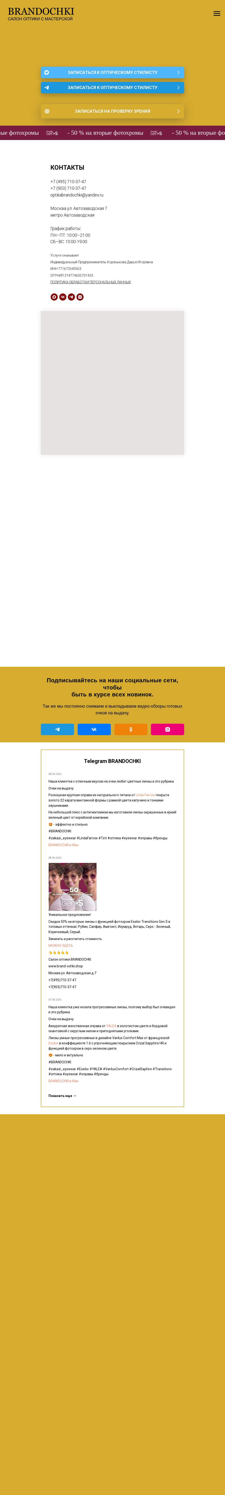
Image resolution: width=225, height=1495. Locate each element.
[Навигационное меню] (217, 13)
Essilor (53, 1043)
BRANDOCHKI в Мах (63, 845)
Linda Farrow (145, 795)
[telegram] (71, 297)
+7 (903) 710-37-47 (68, 188)
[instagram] (80, 297)
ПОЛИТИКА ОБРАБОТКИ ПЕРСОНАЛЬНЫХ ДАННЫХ (90, 282)
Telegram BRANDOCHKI (112, 761)
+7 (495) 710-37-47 (68, 181)
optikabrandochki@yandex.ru (76, 194)
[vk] (62, 297)
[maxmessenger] (54, 297)
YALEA (111, 1026)
